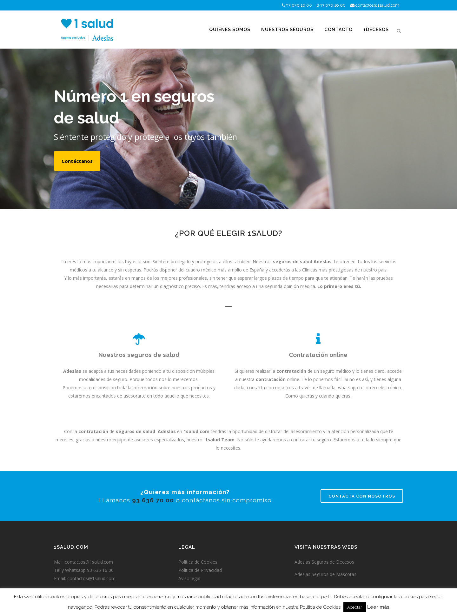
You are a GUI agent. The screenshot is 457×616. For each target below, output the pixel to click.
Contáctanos (77, 161)
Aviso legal (189, 578)
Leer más (378, 607)
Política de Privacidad (200, 570)
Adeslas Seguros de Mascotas (325, 574)
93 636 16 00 (299, 5)
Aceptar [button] (354, 607)
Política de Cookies (197, 562)
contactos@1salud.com (377, 5)
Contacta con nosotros (361, 496)
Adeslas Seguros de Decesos (324, 562)
